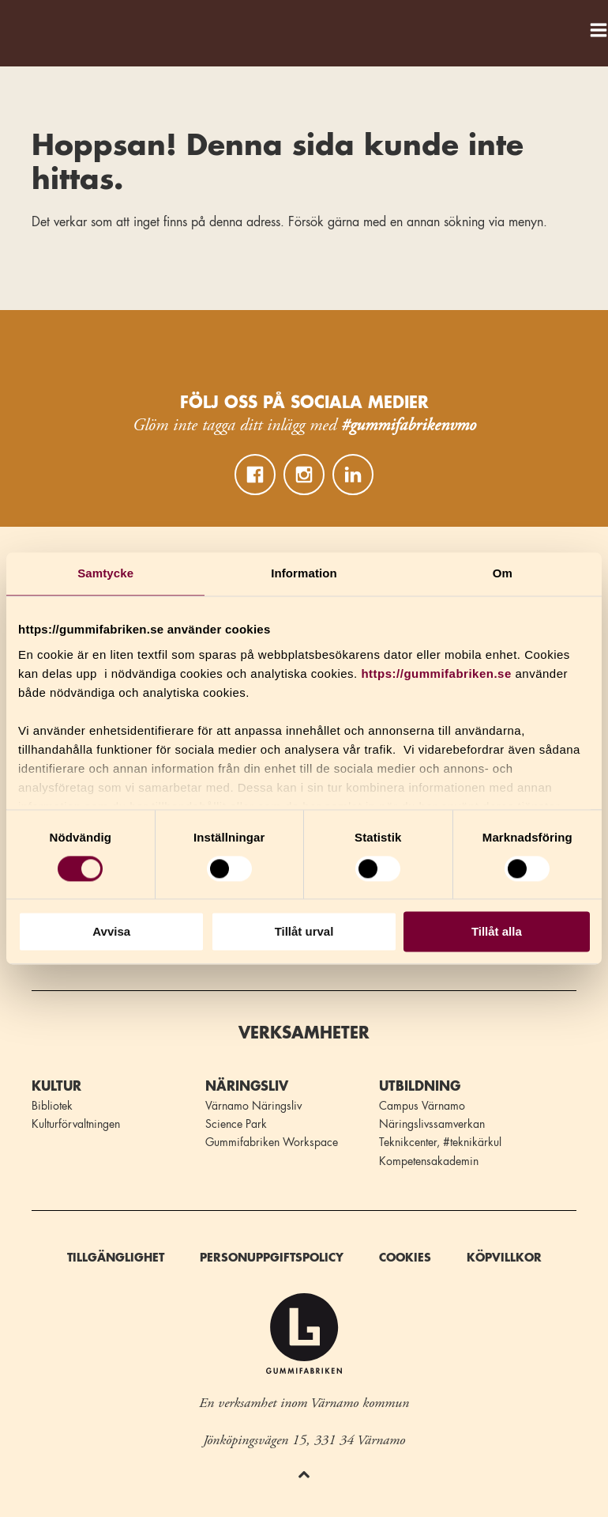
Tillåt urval (304, 932)
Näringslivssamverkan (432, 1123)
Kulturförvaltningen (76, 1123)
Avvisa (111, 932)
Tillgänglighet (115, 1257)
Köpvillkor (504, 1257)
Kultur (56, 1086)
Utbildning (419, 1086)
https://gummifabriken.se (436, 673)
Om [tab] (502, 573)
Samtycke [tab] (105, 573)
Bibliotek (52, 1105)
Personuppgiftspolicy (271, 1257)
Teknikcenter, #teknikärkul (440, 1142)
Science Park (236, 1123)
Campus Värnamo (422, 1105)
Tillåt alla (496, 932)
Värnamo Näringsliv (253, 1105)
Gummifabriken (31, 25)
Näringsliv (246, 1086)
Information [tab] (304, 573)
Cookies (405, 1257)
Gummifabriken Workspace (271, 1142)
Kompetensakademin (429, 1161)
